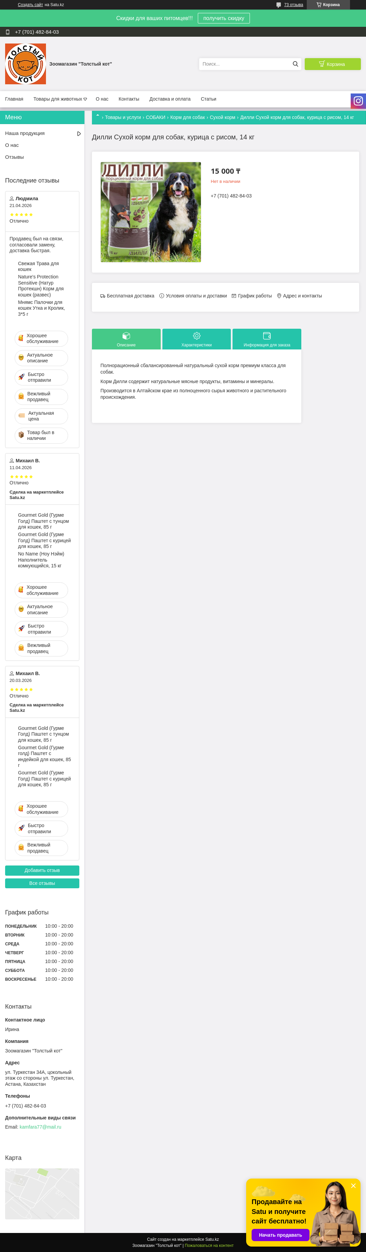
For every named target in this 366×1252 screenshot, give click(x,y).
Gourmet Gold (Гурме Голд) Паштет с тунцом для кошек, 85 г (43, 521)
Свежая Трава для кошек (38, 266)
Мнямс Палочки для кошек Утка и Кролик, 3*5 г (41, 308)
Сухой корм (222, 117)
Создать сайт (30, 4)
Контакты (129, 99)
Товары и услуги (123, 117)
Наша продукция (25, 133)
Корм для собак (187, 117)
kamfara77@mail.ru (40, 1127)
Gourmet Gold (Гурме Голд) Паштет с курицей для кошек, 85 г (44, 540)
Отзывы (14, 157)
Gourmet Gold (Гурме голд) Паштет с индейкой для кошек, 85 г (44, 756)
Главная (14, 99)
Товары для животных (57, 99)
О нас (102, 99)
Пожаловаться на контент (209, 1245)
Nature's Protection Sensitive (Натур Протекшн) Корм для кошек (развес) (41, 285)
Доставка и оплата (170, 99)
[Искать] (295, 64)
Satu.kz (212, 1239)
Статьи (208, 99)
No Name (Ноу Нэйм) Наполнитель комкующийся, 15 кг (41, 559)
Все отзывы (42, 883)
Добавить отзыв (42, 870)
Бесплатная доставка (130, 295)
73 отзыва (293, 4)
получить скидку (223, 18)
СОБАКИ (155, 117)
